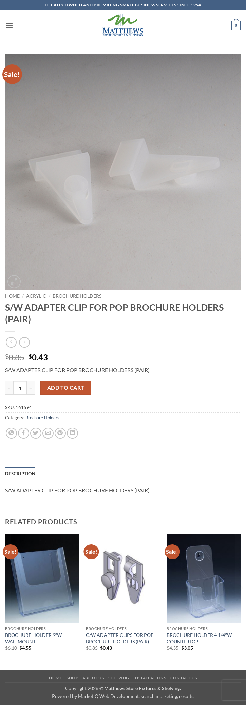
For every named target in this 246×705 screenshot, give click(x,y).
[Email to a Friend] (48, 433)
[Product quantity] (20, 388)
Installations (149, 677)
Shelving (118, 677)
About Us (93, 677)
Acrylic (36, 296)
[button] (9, 25)
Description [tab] (20, 473)
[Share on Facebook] (23, 433)
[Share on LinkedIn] (72, 433)
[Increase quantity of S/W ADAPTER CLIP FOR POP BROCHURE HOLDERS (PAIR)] (31, 388)
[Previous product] (24, 342)
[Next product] (11, 342)
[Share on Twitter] (35, 433)
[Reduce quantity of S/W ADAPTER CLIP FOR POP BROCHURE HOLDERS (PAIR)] (9, 388)
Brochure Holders (77, 296)
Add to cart (65, 388)
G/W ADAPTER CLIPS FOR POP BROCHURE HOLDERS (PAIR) (120, 638)
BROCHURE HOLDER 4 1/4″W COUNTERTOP (199, 638)
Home (12, 296)
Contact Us (183, 677)
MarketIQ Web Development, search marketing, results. (136, 696)
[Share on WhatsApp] (11, 433)
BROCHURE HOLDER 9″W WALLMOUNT (33, 638)
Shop (72, 677)
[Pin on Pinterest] (60, 433)
